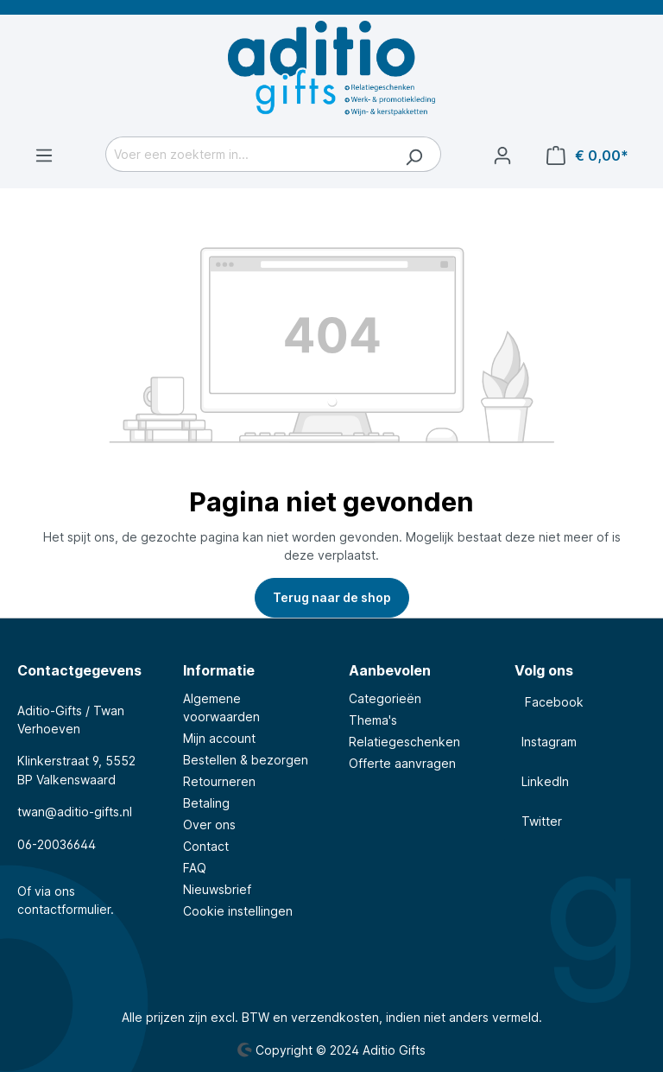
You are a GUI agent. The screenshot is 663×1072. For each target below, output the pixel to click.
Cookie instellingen (238, 911)
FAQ (194, 867)
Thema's (373, 720)
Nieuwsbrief (217, 889)
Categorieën (385, 698)
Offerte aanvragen (402, 763)
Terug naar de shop (332, 597)
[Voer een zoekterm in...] (246, 154)
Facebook (549, 702)
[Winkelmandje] (587, 155)
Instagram (546, 741)
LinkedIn (542, 781)
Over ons (209, 824)
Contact (206, 846)
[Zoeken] (414, 154)
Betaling (206, 803)
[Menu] (44, 155)
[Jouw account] (502, 155)
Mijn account (219, 738)
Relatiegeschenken (404, 741)
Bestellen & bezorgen (245, 759)
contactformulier (63, 909)
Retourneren (219, 781)
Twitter (538, 821)
